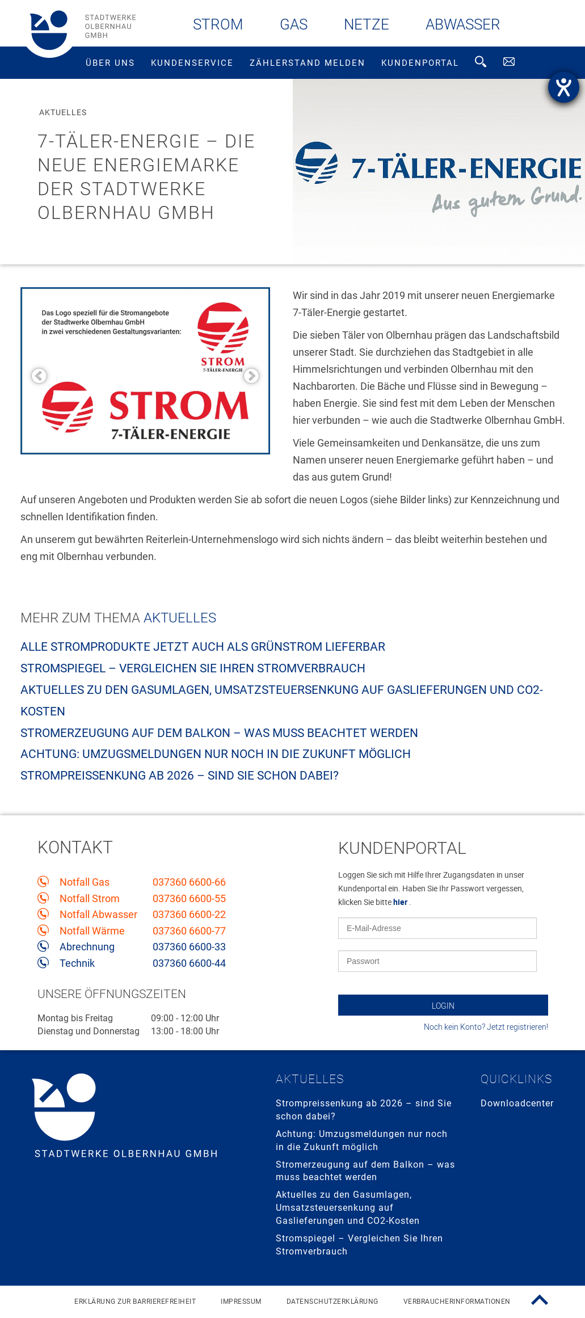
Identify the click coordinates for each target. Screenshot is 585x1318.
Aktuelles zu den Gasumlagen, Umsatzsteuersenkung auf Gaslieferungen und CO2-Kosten (348, 1207)
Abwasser (463, 24)
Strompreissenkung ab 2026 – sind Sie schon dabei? (179, 775)
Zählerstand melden (307, 63)
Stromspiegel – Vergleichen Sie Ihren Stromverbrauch (192, 668)
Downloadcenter (517, 1103)
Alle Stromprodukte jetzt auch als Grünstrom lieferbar (202, 647)
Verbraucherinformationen (457, 1302)
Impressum (241, 1302)
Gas (294, 24)
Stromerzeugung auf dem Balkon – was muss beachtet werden (219, 733)
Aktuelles (180, 618)
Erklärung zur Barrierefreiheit (135, 1302)
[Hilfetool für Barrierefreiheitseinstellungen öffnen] (563, 87)
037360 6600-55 (189, 898)
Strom (218, 24)
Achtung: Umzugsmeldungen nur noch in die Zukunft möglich (215, 754)
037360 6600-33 (189, 947)
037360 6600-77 (189, 931)
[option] (145, 370)
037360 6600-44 (189, 963)
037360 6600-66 (189, 882)
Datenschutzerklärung (332, 1302)
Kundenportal (420, 63)
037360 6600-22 (189, 914)
